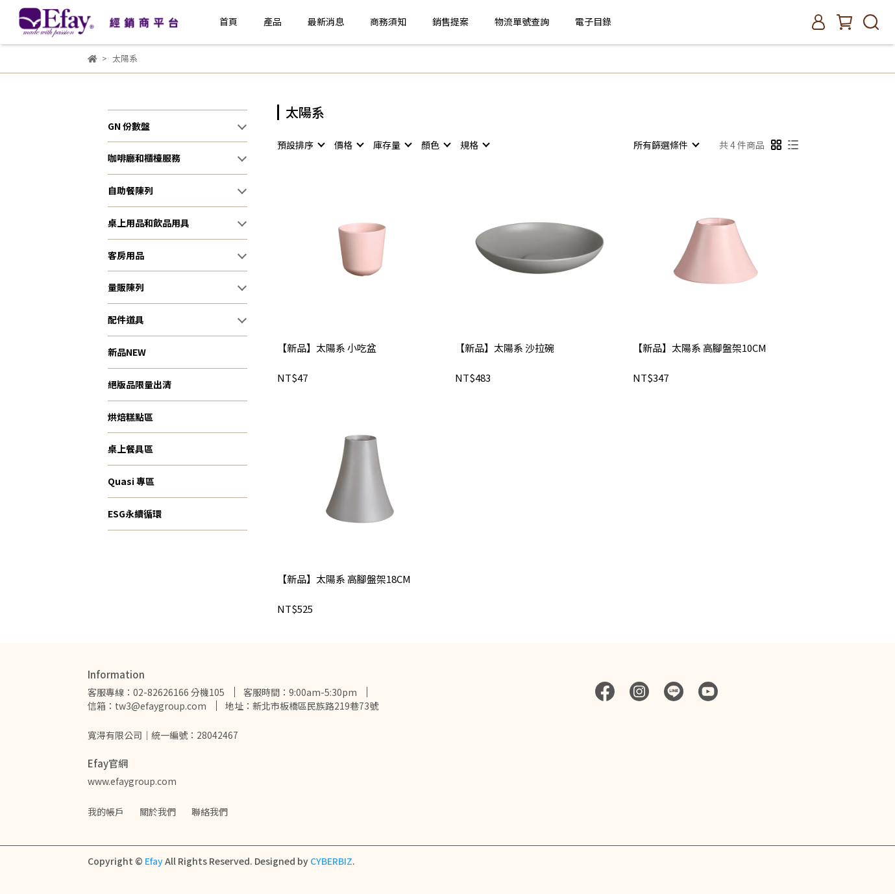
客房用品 (126, 255)
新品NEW (127, 351)
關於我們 (158, 811)
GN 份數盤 (129, 125)
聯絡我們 (209, 811)
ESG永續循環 (135, 513)
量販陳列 (126, 286)
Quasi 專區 (131, 481)
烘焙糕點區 (130, 416)
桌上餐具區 (130, 448)
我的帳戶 (106, 811)
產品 (273, 21)
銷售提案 (450, 21)
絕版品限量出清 (139, 384)
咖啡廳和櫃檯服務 (144, 157)
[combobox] (300, 144)
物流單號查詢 (522, 21)
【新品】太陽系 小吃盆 (326, 348)
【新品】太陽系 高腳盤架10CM (699, 348)
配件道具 (126, 319)
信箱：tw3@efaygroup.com (147, 705)
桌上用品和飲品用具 (149, 222)
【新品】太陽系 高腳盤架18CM (344, 579)
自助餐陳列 (130, 190)
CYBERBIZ (331, 860)
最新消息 (326, 21)
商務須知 (388, 21)
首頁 (228, 21)
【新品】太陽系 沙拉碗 (504, 348)
